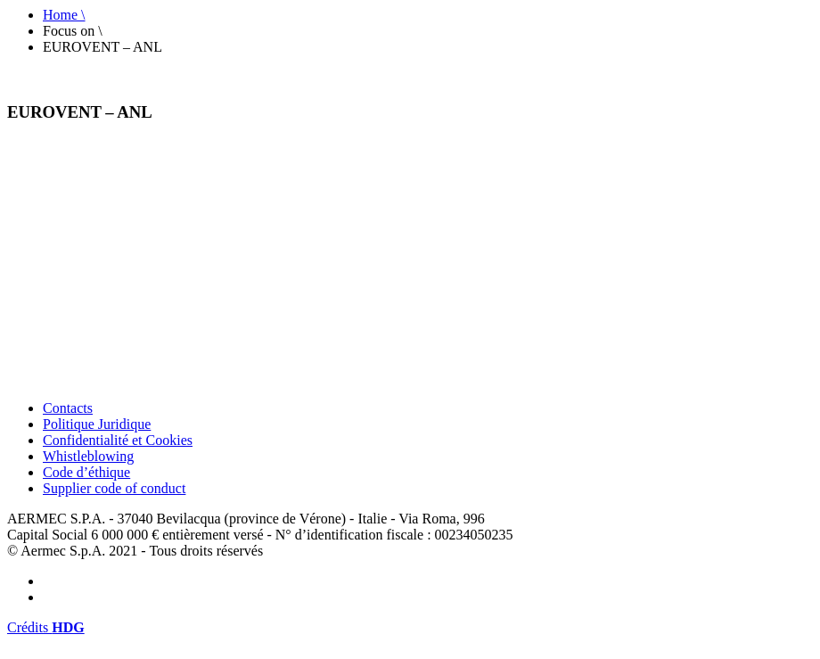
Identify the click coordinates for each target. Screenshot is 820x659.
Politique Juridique (97, 424)
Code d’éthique (86, 472)
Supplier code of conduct (114, 488)
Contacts (68, 408)
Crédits (46, 627)
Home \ (64, 14)
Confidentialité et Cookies (118, 440)
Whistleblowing (88, 456)
